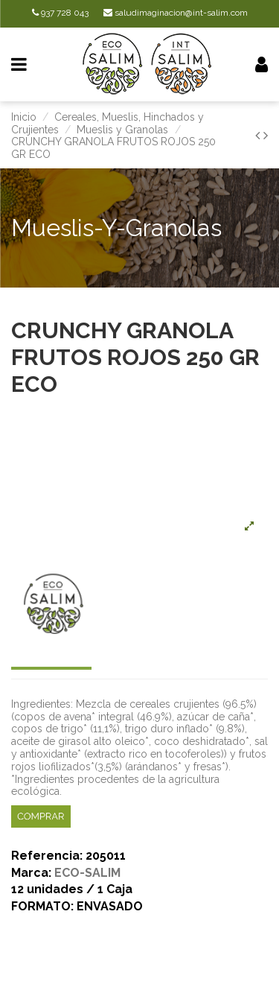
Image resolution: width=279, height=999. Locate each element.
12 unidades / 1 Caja (71, 890)
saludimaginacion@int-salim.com (175, 12)
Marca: (31, 873)
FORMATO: (42, 907)
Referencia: (47, 856)
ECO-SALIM (87, 873)
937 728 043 (60, 12)
